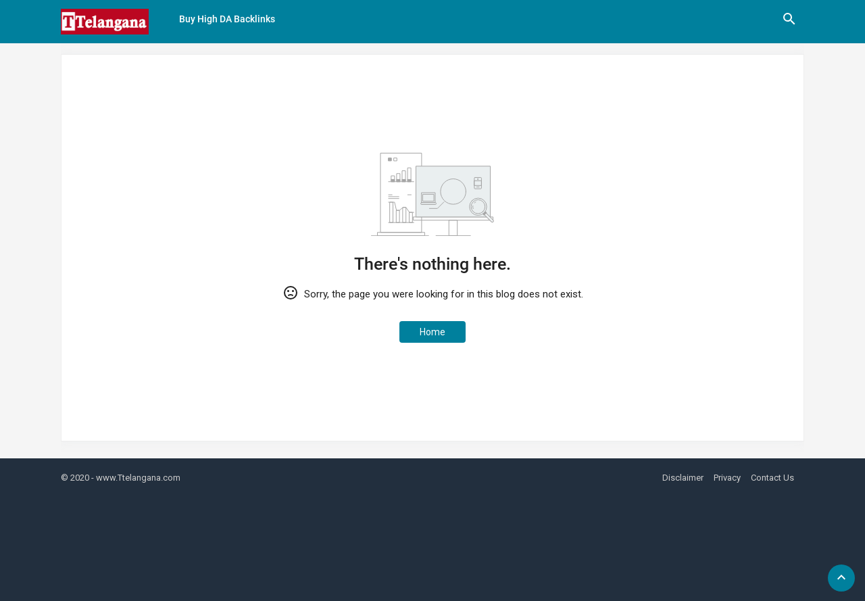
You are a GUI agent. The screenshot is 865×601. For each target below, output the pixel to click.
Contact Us (772, 478)
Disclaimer (682, 478)
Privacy (727, 478)
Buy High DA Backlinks (227, 19)
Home (432, 332)
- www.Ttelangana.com (135, 478)
